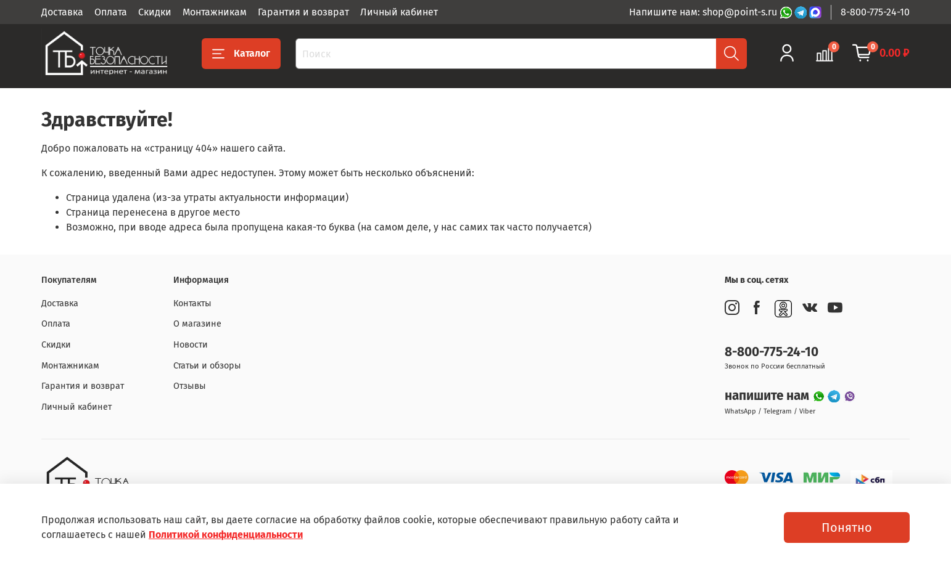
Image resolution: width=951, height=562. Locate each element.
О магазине (197, 324)
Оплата (110, 12)
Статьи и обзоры (207, 365)
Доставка (62, 12)
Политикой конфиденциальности (226, 534)
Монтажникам (215, 12)
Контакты (192, 303)
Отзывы (189, 386)
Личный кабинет (399, 12)
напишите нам (768, 396)
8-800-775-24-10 (875, 12)
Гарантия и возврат (303, 12)
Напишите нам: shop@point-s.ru (704, 12)
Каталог (241, 53)
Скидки (154, 12)
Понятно (846, 527)
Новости (190, 345)
